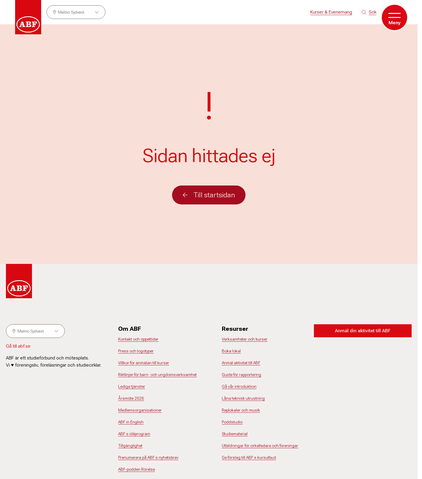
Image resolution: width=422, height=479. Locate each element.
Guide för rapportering (241, 374)
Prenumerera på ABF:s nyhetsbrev (148, 457)
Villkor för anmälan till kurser (143, 362)
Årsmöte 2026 (131, 398)
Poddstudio (232, 422)
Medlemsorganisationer (140, 410)
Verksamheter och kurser (244, 339)
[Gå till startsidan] (28, 17)
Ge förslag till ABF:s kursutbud (249, 457)
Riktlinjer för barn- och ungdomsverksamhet (157, 374)
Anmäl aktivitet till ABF (241, 362)
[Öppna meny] (394, 17)
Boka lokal (231, 351)
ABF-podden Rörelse (136, 469)
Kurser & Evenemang (331, 12)
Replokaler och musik (241, 410)
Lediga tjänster (131, 386)
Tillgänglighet (130, 445)
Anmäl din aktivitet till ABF (362, 330)
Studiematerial (235, 433)
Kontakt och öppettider (138, 339)
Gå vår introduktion (239, 386)
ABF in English (131, 422)
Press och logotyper (136, 351)
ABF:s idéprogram (134, 433)
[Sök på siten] (369, 12)
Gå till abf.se (18, 346)
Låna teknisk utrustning (243, 398)
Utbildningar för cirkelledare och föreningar (260, 445)
